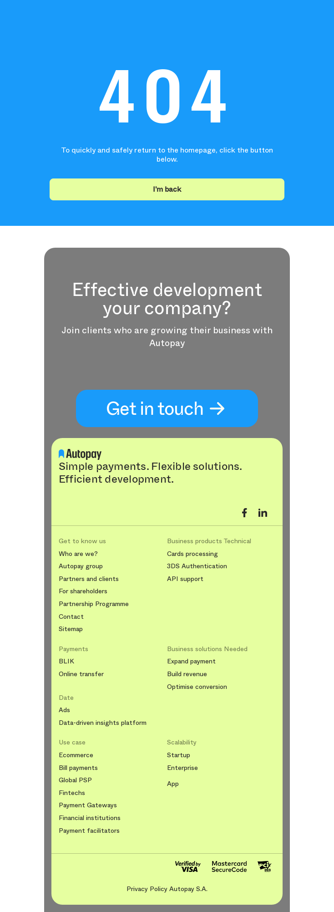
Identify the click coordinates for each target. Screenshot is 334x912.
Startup (178, 755)
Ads (64, 710)
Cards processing (192, 554)
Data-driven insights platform (103, 722)
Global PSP (75, 780)
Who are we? (78, 554)
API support (185, 579)
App (173, 784)
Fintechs (72, 793)
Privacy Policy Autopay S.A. (167, 888)
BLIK (66, 661)
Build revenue (187, 674)
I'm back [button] (167, 189)
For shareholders (83, 591)
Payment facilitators (89, 830)
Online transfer (81, 674)
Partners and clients (89, 579)
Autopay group (81, 566)
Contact (71, 616)
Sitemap (71, 629)
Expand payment (191, 661)
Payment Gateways (88, 805)
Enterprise (182, 768)
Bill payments (78, 768)
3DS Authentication (197, 566)
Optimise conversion (197, 687)
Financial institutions (90, 818)
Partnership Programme (94, 604)
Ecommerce (76, 755)
